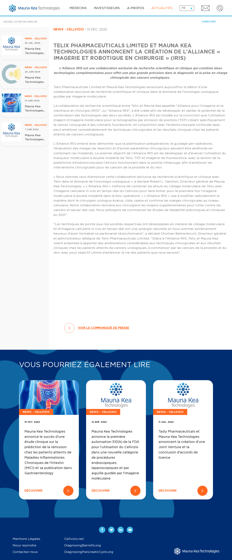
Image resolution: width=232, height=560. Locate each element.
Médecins (78, 8)
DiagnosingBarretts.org (82, 545)
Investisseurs (107, 8)
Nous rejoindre (24, 545)
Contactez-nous (25, 552)
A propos (135, 8)
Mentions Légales (26, 539)
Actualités (161, 8)
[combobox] (187, 8)
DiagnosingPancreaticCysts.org (88, 552)
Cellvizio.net (74, 539)
